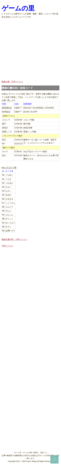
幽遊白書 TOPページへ (12, 81)
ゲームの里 (18, 8)
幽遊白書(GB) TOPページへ (14, 239)
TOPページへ (7, 246)
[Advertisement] (30, 49)
